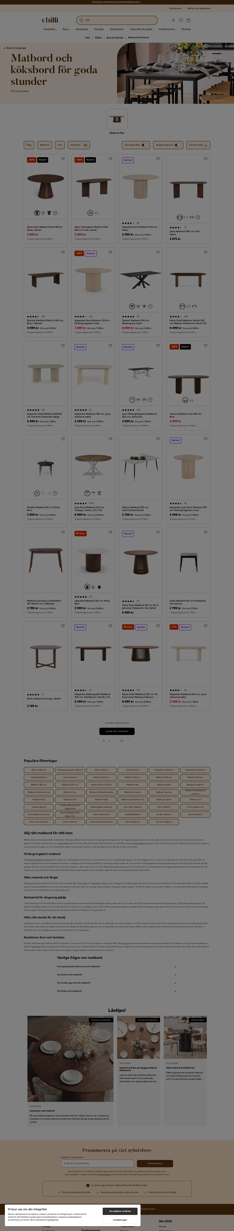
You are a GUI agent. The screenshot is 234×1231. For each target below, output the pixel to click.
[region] (73, 1215)
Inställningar (120, 1220)
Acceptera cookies (120, 1211)
